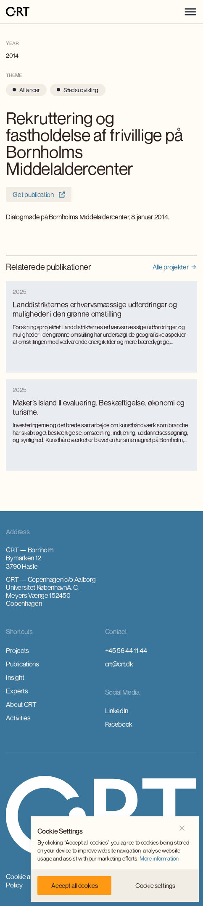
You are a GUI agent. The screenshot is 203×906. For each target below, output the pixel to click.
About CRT (21, 704)
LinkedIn (116, 710)
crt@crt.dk (119, 664)
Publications (22, 664)
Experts (17, 691)
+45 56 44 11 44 (126, 650)
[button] (190, 12)
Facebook (118, 724)
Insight (15, 677)
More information (159, 858)
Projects (17, 650)
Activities (18, 718)
